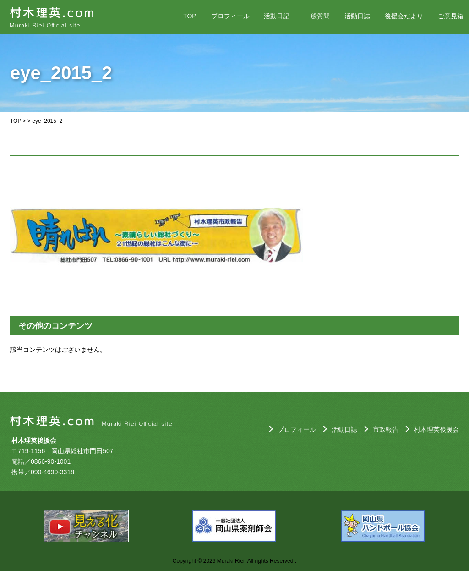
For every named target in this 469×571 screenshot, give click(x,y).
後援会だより (404, 16)
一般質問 (317, 16)
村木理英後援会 (436, 429)
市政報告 (385, 429)
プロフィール (230, 16)
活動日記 (276, 16)
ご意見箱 (451, 16)
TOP (189, 16)
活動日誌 (357, 16)
